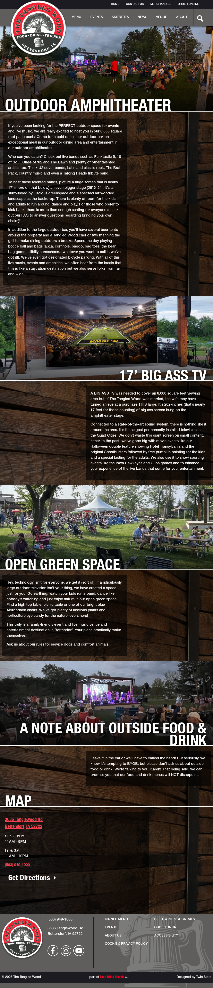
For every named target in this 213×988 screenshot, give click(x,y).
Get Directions (29, 878)
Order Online (188, 4)
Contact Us (135, 4)
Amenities (120, 17)
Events (96, 17)
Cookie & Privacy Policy (126, 944)
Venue (161, 17)
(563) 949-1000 (17, 865)
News (142, 17)
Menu (76, 17)
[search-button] (198, 17)
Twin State (203, 977)
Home (115, 4)
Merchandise (160, 4)
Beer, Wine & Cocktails (174, 919)
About (181, 17)
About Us (113, 936)
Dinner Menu (116, 919)
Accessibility (166, 936)
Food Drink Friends (112, 977)
